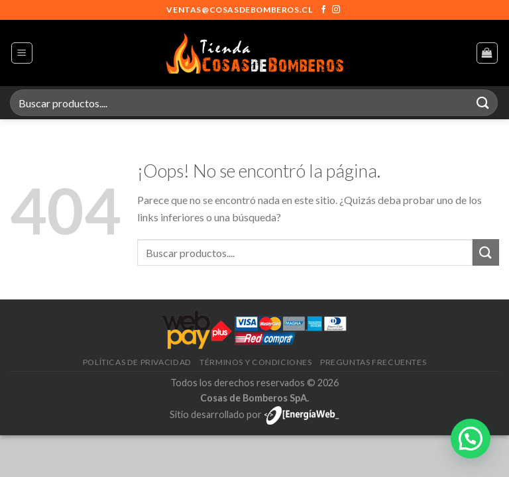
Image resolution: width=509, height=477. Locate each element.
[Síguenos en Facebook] (323, 10)
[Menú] (22, 53)
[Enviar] (483, 102)
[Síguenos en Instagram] (336, 10)
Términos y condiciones (255, 362)
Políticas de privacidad (137, 362)
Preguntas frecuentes (373, 362)
